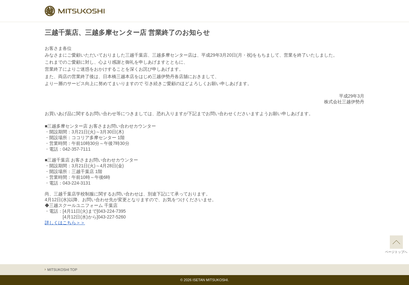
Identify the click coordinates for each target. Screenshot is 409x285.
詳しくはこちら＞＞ (65, 222)
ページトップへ (396, 244)
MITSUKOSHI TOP (62, 270)
